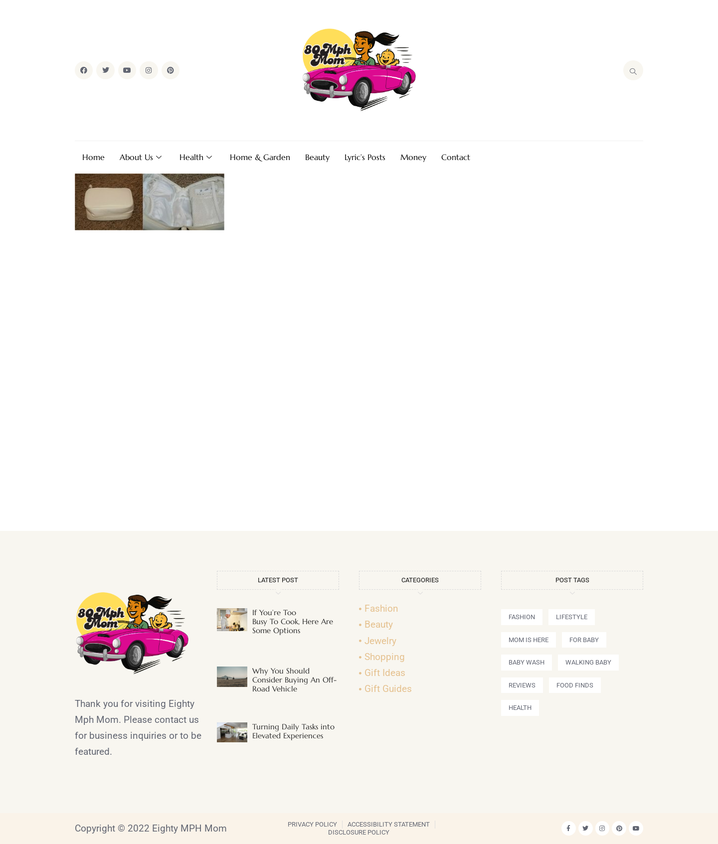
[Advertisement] (359, 385)
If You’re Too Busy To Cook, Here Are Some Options (292, 621)
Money (413, 157)
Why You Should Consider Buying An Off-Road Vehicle (294, 679)
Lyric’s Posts (365, 157)
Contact (455, 157)
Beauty (317, 157)
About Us (141, 157)
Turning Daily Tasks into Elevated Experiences (293, 731)
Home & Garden (260, 157)
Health (196, 157)
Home (93, 157)
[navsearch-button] (633, 70)
